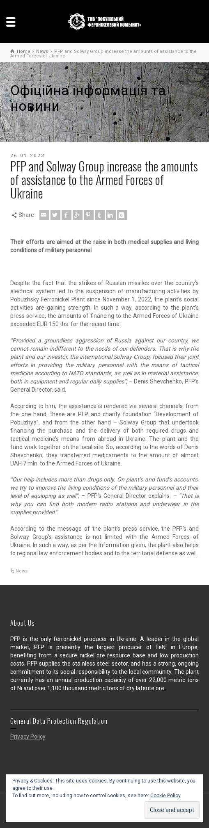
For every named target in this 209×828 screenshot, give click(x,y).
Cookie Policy (165, 795)
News (22, 571)
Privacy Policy (28, 736)
